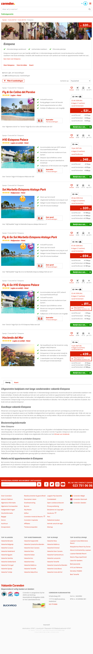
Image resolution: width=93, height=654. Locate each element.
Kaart (16, 382)
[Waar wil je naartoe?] (46, 9)
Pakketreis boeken (53, 520)
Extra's (3, 520)
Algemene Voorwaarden (9, 506)
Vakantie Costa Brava (54, 569)
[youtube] (63, 484)
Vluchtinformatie (7, 513)
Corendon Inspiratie (31, 520)
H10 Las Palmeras (76, 567)
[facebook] (46, 484)
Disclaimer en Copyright (55, 510)
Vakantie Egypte (6, 555)
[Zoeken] (89, 9)
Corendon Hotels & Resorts (33, 517)
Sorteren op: (64, 81)
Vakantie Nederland (8, 551)
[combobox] (46, 9)
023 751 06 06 (82, 485)
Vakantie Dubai (29, 555)
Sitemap (50, 527)
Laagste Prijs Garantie (54, 496)
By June (26, 506)
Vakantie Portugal (7, 565)
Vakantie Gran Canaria (31, 548)
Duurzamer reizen (30, 499)
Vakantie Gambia (7, 558)
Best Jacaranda (75, 564)
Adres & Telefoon (7, 499)
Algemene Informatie (8, 503)
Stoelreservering (29, 503)
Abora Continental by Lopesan (80, 550)
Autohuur (4, 523)
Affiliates (27, 523)
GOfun (26, 513)
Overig (7, 382)
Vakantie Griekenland (8, 562)
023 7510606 (53, 604)
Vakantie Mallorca (30, 565)
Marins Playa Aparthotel (78, 557)
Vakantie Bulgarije (7, 544)
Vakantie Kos (28, 558)
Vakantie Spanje (6, 569)
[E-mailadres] (18, 484)
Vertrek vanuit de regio (55, 523)
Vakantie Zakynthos (31, 572)
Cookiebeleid (51, 499)
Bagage (3, 517)
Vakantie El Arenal (53, 548)
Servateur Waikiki (76, 571)
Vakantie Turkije (6, 572)
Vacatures (50, 513)
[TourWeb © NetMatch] (46, 624)
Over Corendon (6, 496)
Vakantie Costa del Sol (54, 572)
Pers (48, 517)
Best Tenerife (74, 574)
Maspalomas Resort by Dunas (80, 547)
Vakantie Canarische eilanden (34, 544)
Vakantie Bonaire (7, 541)
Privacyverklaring (53, 506)
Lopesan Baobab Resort (78, 553)
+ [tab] (75, 144)
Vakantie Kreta (29, 562)
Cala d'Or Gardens (76, 560)
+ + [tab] (76, 96)
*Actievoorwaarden (30, 527)
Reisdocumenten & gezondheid (35, 496)
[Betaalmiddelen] (10, 605)
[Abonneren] (39, 484)
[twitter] (52, 484)
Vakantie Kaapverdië (31, 541)
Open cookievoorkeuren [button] (55, 503)
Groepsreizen (5, 527)
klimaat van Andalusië (61, 434)
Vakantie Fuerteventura (55, 555)
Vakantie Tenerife (30, 569)
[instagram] (57, 484)
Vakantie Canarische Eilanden (57, 565)
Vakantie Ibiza (29, 551)
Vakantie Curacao (7, 548)
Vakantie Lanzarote (53, 558)
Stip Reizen (28, 510)
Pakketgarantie (7, 14)
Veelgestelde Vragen (8, 510)
